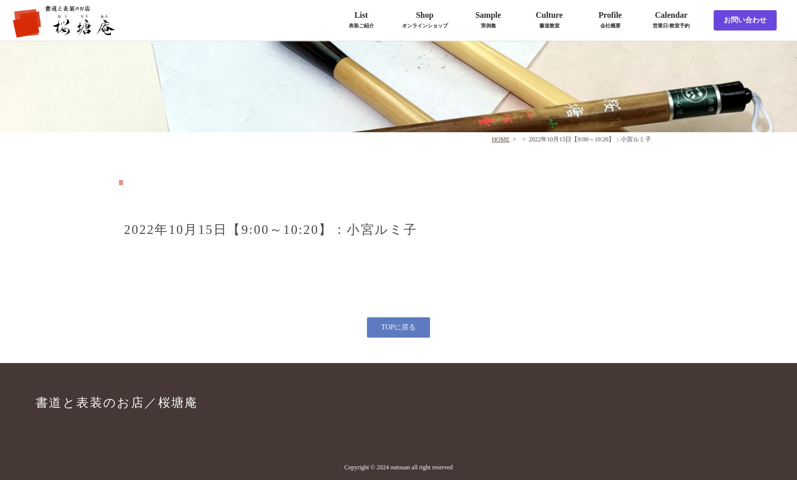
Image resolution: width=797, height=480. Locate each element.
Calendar (671, 19)
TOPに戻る (398, 327)
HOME (500, 139)
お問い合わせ (745, 20)
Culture (549, 19)
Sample (488, 19)
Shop (425, 19)
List (361, 19)
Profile (610, 19)
